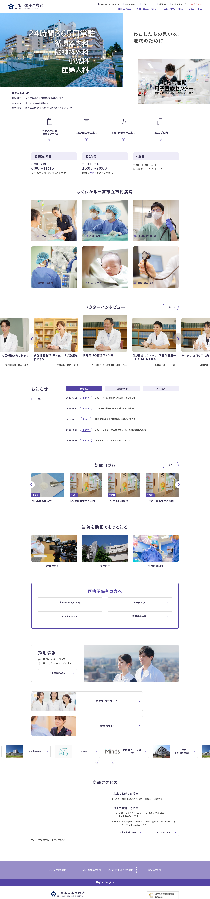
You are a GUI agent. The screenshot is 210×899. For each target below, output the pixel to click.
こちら (93, 173)
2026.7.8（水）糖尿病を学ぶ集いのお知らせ (115, 406)
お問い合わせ (131, 4)
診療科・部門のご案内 (172, 9)
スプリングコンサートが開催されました (112, 448)
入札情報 (160, 397)
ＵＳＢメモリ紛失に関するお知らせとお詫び (114, 416)
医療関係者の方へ (180, 4)
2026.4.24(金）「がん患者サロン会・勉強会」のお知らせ (120, 438)
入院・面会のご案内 (146, 9)
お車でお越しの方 (127, 817)
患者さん (84, 397)
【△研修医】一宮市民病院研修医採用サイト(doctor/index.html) (66, 711)
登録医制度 (140, 611)
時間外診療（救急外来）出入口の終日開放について (48, 108)
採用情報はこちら (57, 682)
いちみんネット (70, 625)
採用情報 (163, 4)
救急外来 (198, 4)
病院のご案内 (195, 9)
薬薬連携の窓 (139, 625)
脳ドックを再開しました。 (36, 103)
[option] (105, 346)
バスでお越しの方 (162, 817)
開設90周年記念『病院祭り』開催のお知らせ (45, 98)
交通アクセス (148, 4)
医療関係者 (122, 397)
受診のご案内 (125, 9)
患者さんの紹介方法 (70, 611)
